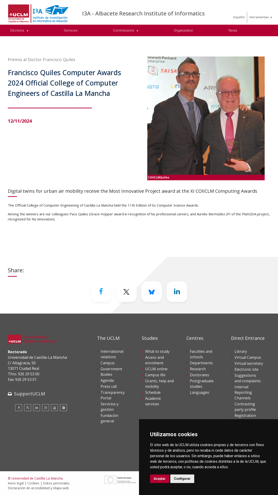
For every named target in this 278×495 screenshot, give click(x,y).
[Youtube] (54, 407)
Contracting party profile (245, 406)
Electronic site (246, 369)
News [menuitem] (233, 30)
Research (198, 368)
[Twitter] (126, 291)
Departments (201, 362)
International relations (112, 354)
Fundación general (109, 418)
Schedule (153, 392)
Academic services (153, 401)
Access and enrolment (154, 360)
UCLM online (156, 368)
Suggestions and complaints (248, 378)
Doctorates (199, 374)
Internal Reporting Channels (243, 392)
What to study (157, 351)
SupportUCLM (29, 394)
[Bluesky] (151, 291)
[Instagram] (45, 407)
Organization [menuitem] (183, 30)
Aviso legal (16, 483)
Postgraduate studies (202, 383)
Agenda (107, 380)
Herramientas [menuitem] (259, 17)
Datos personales (56, 483)
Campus (108, 362)
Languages (199, 392)
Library (241, 351)
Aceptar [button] (160, 478)
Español (239, 17)
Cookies (33, 483)
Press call (109, 386)
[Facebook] (101, 291)
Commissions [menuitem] (124, 30)
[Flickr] (63, 407)
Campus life (155, 374)
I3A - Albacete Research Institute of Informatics (143, 13)
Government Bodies (111, 371)
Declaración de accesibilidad (29, 488)
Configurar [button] (182, 478)
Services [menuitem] (71, 30)
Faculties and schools (201, 354)
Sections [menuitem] (17, 30)
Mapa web (61, 488)
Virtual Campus (248, 357)
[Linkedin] (177, 291)
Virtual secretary (249, 363)
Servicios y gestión (110, 406)
